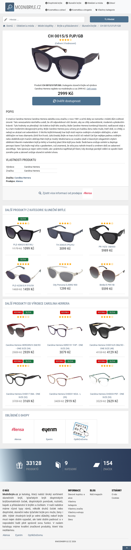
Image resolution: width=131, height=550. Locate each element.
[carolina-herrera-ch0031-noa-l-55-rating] (65, 366)
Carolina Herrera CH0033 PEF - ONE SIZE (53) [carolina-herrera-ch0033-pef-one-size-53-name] (107, 396)
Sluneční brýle (73, 3)
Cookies (115, 498)
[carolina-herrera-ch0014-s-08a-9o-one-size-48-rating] (107, 317)
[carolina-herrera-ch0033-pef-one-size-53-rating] (107, 366)
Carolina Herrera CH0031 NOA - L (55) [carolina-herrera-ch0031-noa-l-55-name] (65, 396)
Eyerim (19, 535)
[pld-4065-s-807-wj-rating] (23, 223)
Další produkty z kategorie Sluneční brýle (35, 210)
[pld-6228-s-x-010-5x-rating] (23, 264)
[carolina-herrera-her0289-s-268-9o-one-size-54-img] (23, 331)
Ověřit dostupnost (66, 101)
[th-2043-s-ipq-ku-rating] (65, 223)
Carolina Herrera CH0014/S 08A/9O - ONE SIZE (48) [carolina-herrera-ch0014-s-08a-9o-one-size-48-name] (107, 347)
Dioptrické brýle (53, 3)
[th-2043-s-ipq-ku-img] (65, 233)
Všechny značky (75, 509)
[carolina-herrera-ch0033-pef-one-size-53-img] (107, 379)
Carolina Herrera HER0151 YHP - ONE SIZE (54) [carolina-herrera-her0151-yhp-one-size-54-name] (65, 347)
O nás (114, 494)
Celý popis (92, 88)
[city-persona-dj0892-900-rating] (65, 264)
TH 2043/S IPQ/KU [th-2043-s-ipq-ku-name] (65, 245)
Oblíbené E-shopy (17, 415)
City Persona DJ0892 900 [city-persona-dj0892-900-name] (65, 285)
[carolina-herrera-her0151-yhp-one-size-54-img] (65, 331)
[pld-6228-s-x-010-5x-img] (23, 274)
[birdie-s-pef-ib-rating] (107, 264)
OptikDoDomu (35, 535)
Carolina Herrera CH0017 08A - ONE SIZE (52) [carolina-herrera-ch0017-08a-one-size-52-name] (23, 396)
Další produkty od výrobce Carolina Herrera (37, 303)
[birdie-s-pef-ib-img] (107, 274)
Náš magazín (96, 494)
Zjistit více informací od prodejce (65, 193)
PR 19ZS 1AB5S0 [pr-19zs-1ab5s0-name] (107, 246)
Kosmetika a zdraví (55, 10)
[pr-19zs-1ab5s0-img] (107, 234)
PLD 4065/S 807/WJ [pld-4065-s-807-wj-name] (23, 244)
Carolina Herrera (22, 177)
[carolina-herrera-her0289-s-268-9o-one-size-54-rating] (23, 317)
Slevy (70, 519)
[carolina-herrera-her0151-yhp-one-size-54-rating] (65, 317)
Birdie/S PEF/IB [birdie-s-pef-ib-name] (107, 285)
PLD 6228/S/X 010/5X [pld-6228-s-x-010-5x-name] (23, 285)
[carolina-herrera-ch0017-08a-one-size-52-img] (23, 379)
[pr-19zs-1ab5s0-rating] (107, 223)
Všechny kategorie (105, 10)
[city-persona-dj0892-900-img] (65, 274)
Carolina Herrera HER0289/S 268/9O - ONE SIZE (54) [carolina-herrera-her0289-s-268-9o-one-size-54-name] (23, 347)
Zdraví (110, 3)
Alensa (19, 181)
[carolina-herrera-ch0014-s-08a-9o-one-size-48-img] (107, 331)
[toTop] (126, 548)
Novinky (72, 516)
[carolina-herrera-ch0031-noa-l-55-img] (65, 379)
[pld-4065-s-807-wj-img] (23, 233)
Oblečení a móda (94, 3)
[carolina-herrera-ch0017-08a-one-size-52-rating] (23, 366)
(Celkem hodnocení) (65, 43)
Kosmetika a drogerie (80, 10)
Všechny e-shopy (76, 512)
